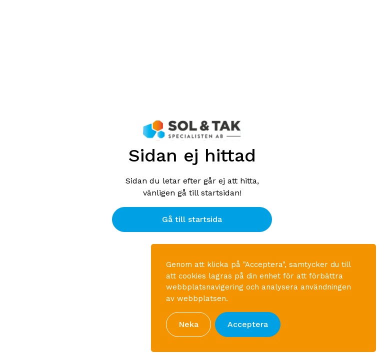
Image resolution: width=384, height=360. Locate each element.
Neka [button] (188, 324)
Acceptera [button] (248, 324)
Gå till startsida (192, 219)
